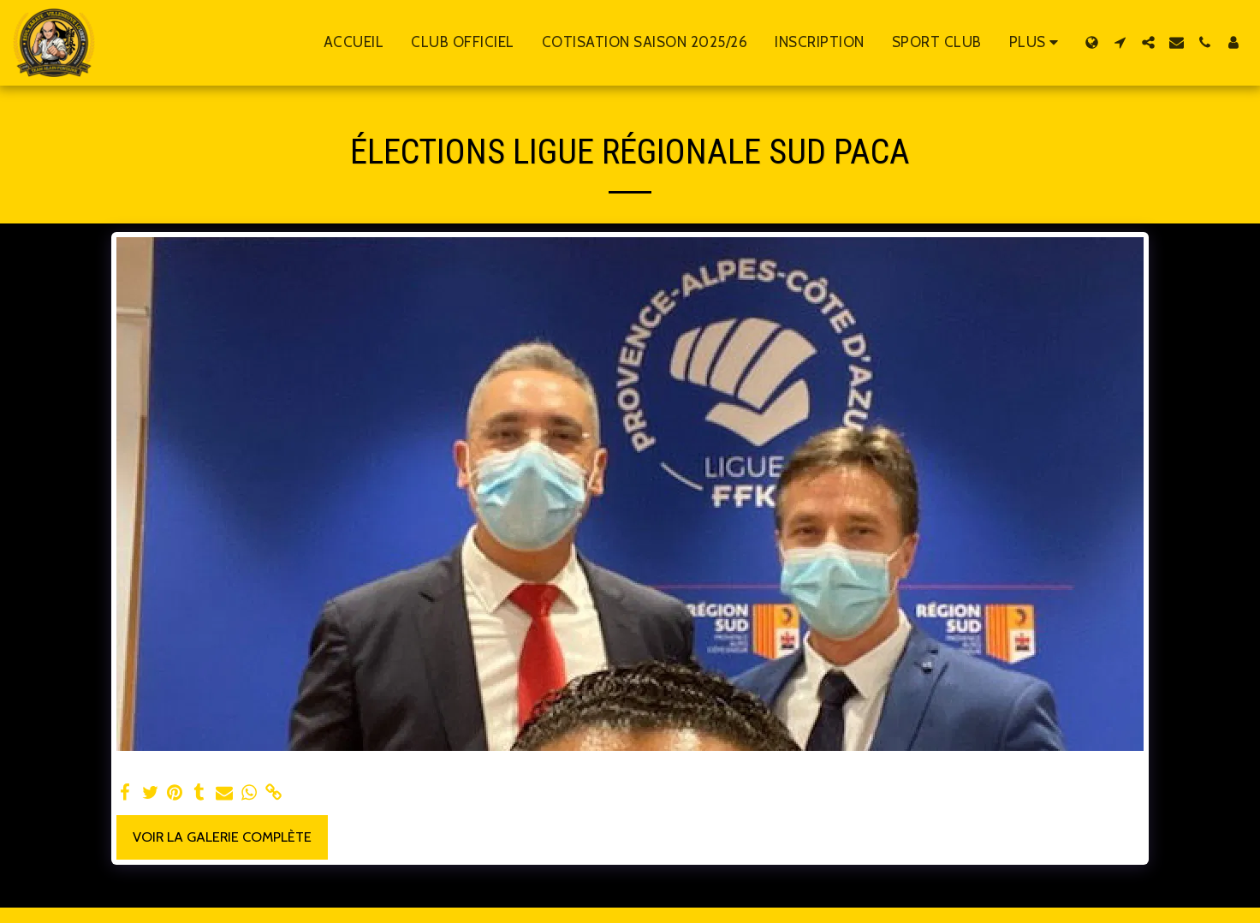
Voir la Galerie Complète (222, 836)
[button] (1120, 42)
